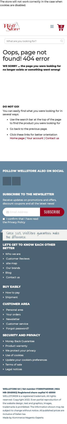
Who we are (12, 254)
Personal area (14, 309)
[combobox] (34, 41)
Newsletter (13, 319)
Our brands (13, 268)
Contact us (52, 138)
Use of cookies (14, 355)
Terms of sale (13, 364)
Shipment (11, 297)
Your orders (13, 314)
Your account (35, 138)
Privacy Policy (16, 222)
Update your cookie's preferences (26, 360)
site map (11, 263)
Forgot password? (17, 328)
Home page (17, 138)
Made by (7, 417)
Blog (8, 272)
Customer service (17, 323)
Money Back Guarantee (19, 341)
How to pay (12, 292)
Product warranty (16, 346)
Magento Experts (34, 417)
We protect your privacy (20, 350)
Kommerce (18, 417)
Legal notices (13, 369)
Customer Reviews (17, 258)
